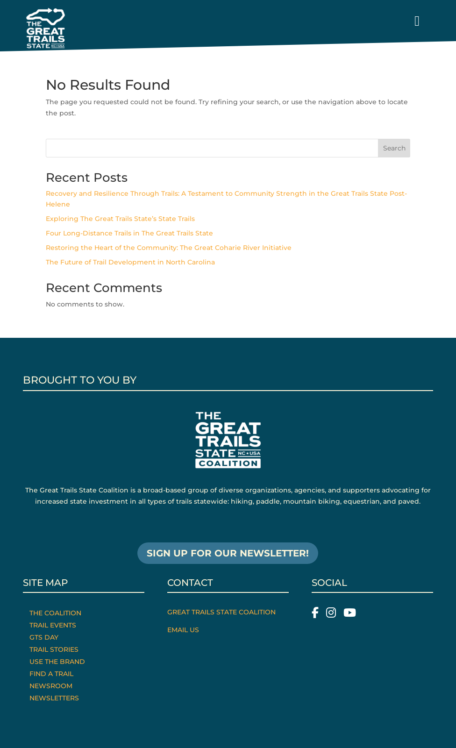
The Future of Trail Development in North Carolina (130, 262)
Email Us (183, 630)
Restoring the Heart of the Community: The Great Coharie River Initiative (169, 247)
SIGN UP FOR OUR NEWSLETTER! (228, 553)
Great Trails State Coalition (221, 612)
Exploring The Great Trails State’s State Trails (120, 218)
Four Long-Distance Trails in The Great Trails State (129, 233)
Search (394, 148)
